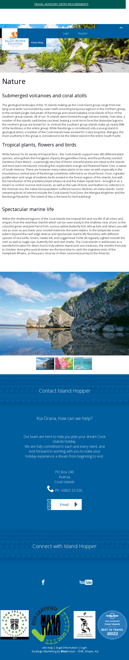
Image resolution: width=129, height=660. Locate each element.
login (84, 648)
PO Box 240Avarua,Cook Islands (64, 477)
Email (64, 504)
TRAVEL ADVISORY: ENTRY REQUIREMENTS (61, 4)
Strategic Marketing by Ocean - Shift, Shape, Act (65, 651)
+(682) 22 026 (71, 490)
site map (47, 648)
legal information (67, 648)
